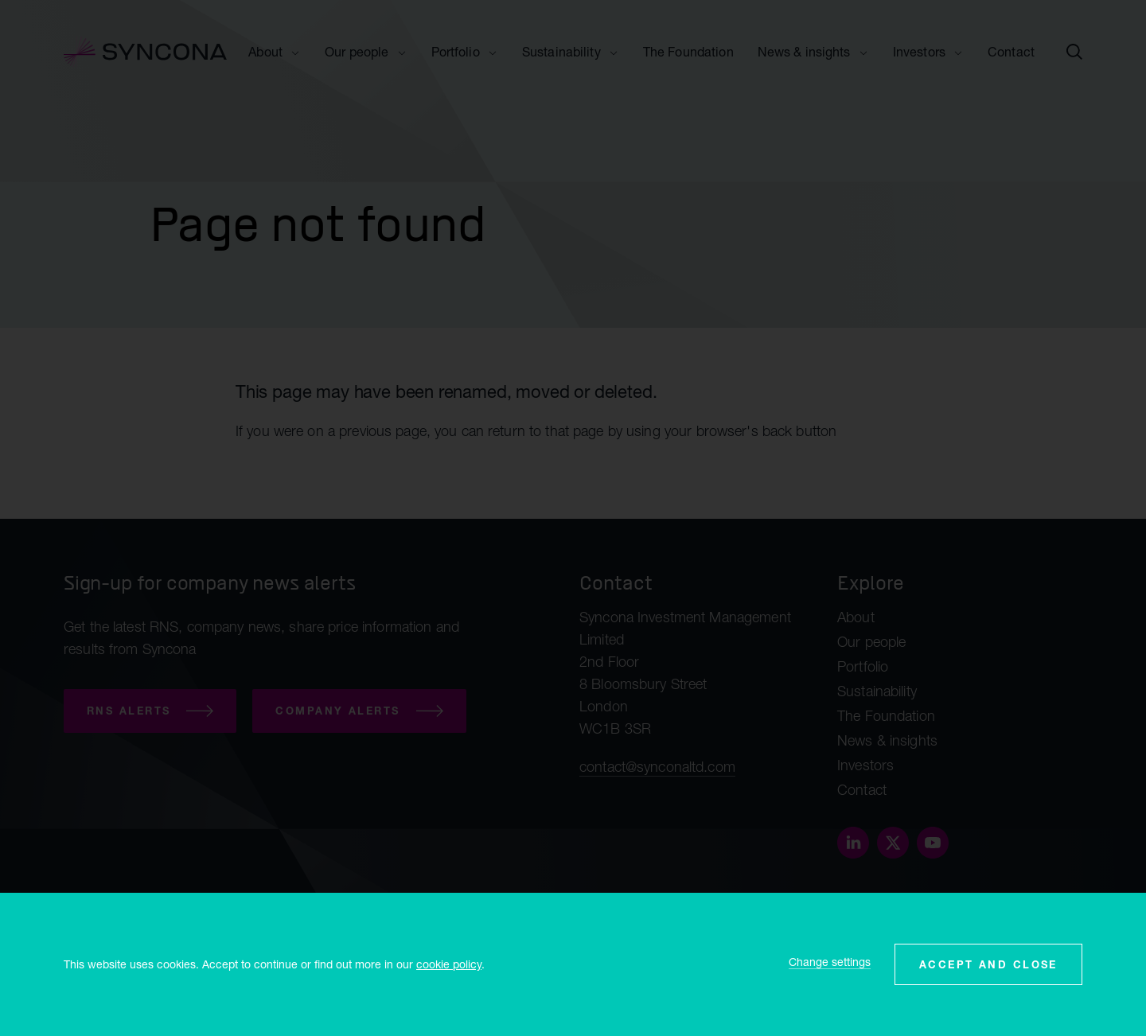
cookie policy (448, 964)
